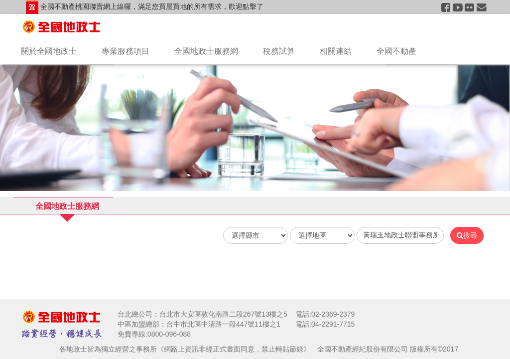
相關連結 (336, 51)
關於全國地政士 (49, 51)
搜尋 (467, 235)
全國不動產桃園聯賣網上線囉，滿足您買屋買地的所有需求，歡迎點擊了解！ (144, 8)
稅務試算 (279, 51)
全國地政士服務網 (206, 51)
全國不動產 (396, 51)
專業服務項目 (125, 51)
